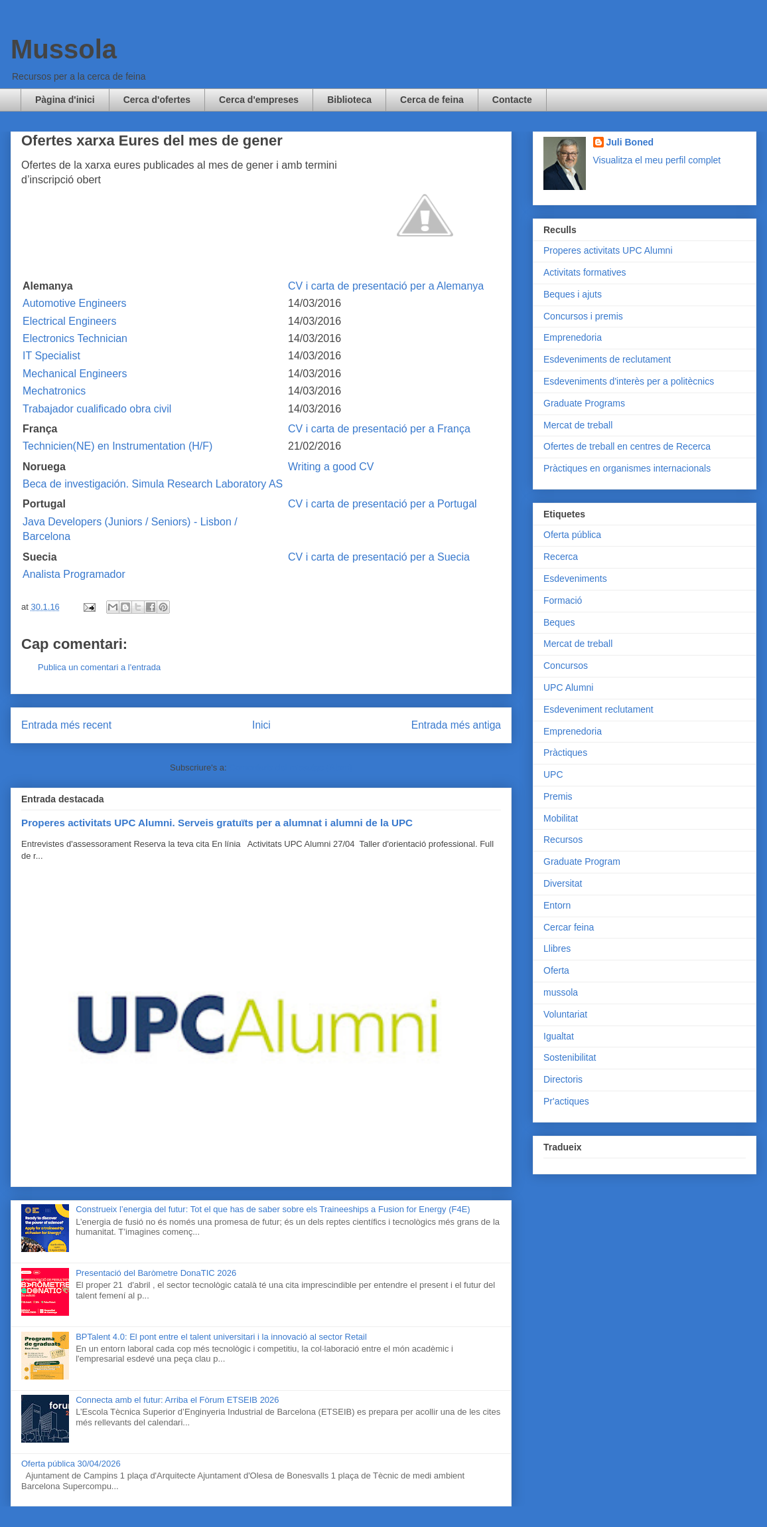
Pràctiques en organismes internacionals (627, 468)
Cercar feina (568, 927)
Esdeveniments (575, 578)
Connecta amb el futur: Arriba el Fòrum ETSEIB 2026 (177, 1400)
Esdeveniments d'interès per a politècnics (628, 381)
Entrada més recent (66, 725)
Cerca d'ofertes (156, 99)
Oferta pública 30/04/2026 (71, 1464)
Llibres (557, 948)
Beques (559, 622)
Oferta (556, 970)
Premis (558, 796)
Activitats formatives (584, 272)
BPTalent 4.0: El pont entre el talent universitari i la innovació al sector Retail (221, 1337)
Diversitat (562, 883)
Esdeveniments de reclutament (607, 359)
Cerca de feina (432, 99)
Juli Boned (630, 142)
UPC (553, 774)
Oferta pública (572, 534)
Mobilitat (560, 818)
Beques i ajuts (572, 294)
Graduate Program (581, 861)
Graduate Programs (584, 403)
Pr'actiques (566, 1101)
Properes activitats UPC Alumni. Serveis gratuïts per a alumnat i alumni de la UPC (217, 822)
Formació (562, 600)
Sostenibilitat (569, 1057)
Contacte (512, 99)
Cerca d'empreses (259, 99)
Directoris (563, 1079)
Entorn (557, 905)
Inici (261, 725)
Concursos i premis (583, 316)
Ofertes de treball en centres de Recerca (627, 446)
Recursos (563, 839)
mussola (560, 992)
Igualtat (558, 1036)
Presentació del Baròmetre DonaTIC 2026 (156, 1273)
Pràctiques (565, 752)
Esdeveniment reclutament (598, 709)
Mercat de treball (577, 425)
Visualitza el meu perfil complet (657, 160)
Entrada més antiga (456, 725)
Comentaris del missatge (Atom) (290, 767)
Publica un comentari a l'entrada (99, 667)
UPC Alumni (568, 687)
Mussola (64, 49)
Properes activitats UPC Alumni (608, 250)
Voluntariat (565, 1014)
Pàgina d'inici (65, 99)
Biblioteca (349, 99)
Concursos (565, 665)
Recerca (560, 556)
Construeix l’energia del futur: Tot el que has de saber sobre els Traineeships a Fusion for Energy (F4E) (273, 1209)
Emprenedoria (572, 337)
